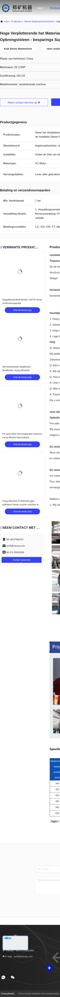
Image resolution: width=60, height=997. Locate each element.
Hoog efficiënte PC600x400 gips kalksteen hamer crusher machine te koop (20, 504)
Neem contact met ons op (24, 102)
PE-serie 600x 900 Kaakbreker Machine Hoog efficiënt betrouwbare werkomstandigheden (22, 437)
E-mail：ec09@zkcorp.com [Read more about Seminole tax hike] (17, 956)
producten (16, 21)
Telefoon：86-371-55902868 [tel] (18, 950)
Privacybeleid (7, 993)
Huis (40, 8)
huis (6, 21)
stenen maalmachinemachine (39, 21)
